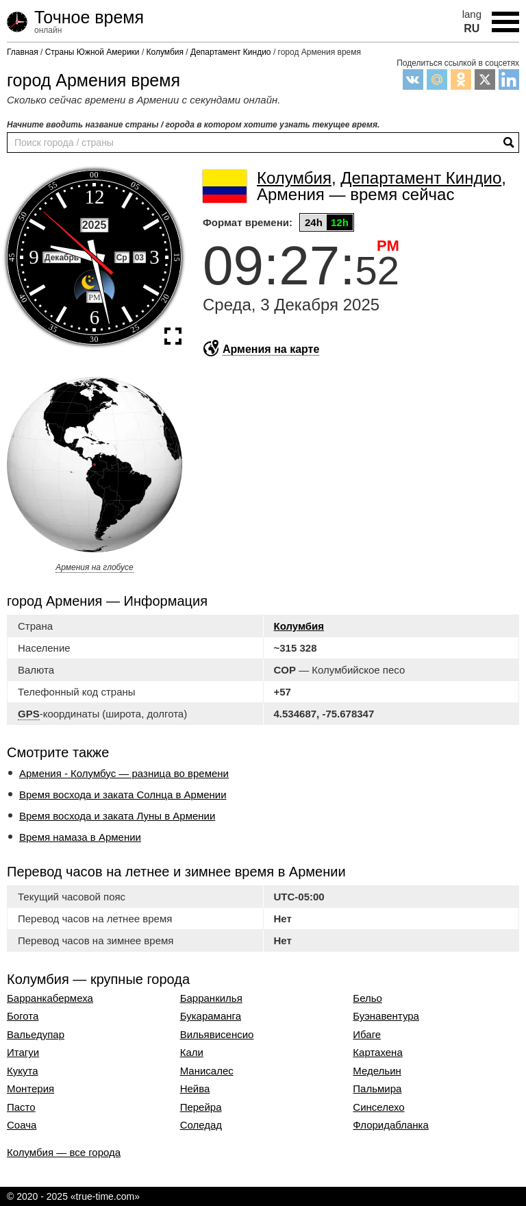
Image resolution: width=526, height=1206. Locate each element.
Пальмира (377, 1088)
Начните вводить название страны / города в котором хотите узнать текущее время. (193, 125)
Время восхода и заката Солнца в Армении (123, 794)
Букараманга (210, 1016)
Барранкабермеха (50, 998)
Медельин (377, 1071)
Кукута (22, 1071)
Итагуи (23, 1052)
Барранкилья (211, 998)
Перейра (201, 1107)
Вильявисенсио (217, 1034)
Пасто (21, 1107)
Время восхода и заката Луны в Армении (117, 816)
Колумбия (299, 626)
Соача (21, 1125)
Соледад (201, 1125)
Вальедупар (35, 1034)
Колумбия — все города (64, 1152)
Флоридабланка (391, 1125)
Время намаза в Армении (80, 837)
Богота (22, 1016)
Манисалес (207, 1071)
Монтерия (30, 1088)
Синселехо (378, 1107)
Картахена (377, 1052)
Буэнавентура (386, 1016)
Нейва (195, 1088)
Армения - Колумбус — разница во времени (124, 773)
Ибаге (367, 1034)
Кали (191, 1052)
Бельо (367, 998)
